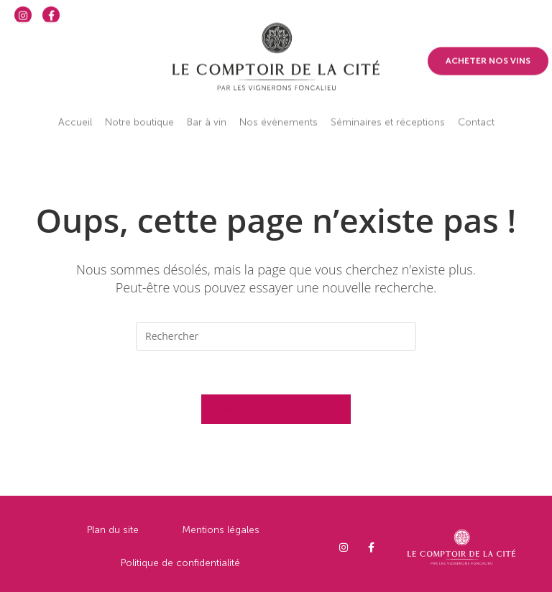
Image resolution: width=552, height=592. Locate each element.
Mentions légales (220, 534)
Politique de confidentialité (180, 567)
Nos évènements (278, 114)
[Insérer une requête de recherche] (276, 336)
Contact (476, 114)
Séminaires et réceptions (388, 114)
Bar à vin (206, 114)
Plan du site (113, 534)
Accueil (75, 114)
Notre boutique (139, 114)
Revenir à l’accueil (276, 408)
